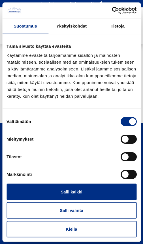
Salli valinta (71, 210)
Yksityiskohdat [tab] (71, 26)
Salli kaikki (71, 191)
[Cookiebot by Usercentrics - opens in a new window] (111, 10)
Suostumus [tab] (25, 26)
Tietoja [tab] (118, 26)
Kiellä (71, 228)
